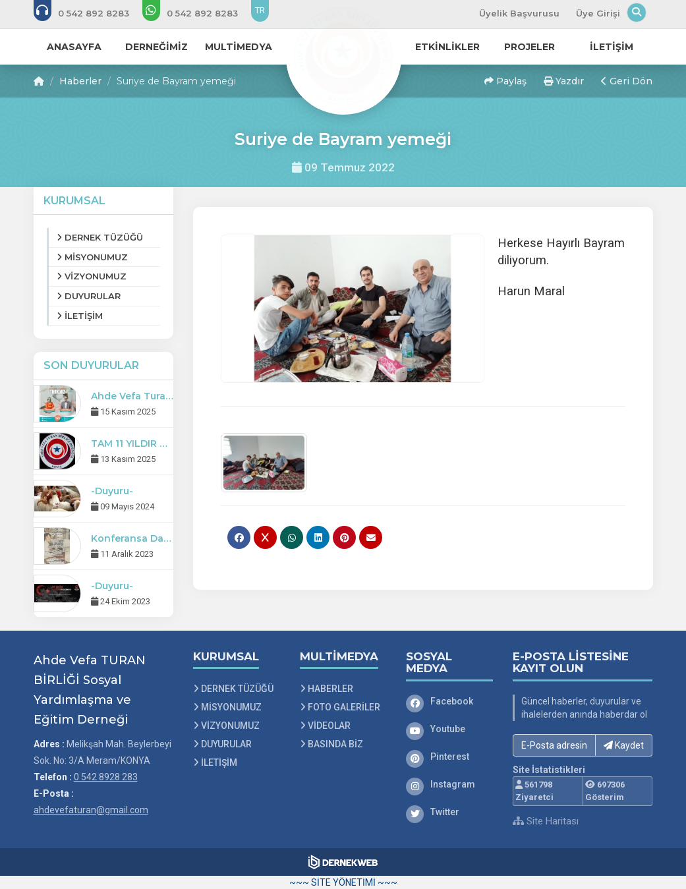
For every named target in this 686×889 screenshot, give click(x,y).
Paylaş (505, 81)
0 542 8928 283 (106, 777)
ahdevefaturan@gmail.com (91, 810)
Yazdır (564, 81)
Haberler (80, 81)
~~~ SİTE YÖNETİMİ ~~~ (343, 882)
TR (260, 10)
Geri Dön (626, 81)
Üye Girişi (598, 13)
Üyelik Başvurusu (519, 13)
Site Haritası (546, 821)
